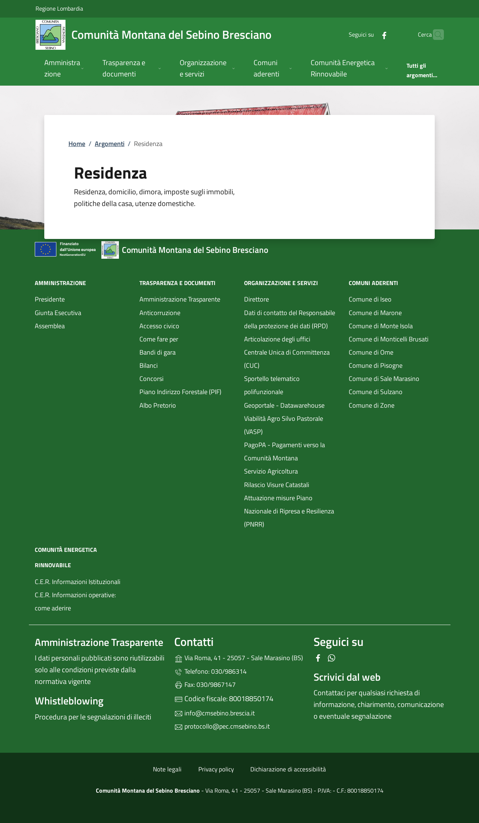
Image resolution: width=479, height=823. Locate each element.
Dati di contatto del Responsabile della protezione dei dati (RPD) (289, 319)
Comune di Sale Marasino (397, 378)
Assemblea (50, 326)
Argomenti (109, 144)
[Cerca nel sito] (435, 35)
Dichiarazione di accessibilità (288, 769)
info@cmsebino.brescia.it (214, 713)
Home (76, 144)
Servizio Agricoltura (271, 471)
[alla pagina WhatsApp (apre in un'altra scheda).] (331, 657)
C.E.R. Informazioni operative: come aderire (75, 601)
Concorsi (151, 379)
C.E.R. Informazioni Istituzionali (77, 582)
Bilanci (148, 365)
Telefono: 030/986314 (210, 671)
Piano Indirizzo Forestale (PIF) (180, 392)
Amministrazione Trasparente (179, 299)
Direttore (256, 299)
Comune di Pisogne (397, 364)
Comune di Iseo (397, 298)
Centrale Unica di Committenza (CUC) (287, 358)
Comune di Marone (397, 312)
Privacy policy (216, 769)
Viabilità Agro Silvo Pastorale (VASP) (283, 425)
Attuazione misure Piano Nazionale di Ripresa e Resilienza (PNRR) (289, 511)
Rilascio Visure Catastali (276, 485)
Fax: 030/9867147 (205, 684)
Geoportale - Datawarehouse (284, 405)
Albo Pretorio (187, 404)
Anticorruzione (159, 313)
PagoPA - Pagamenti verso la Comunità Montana (292, 451)
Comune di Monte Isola (397, 325)
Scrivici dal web (347, 677)
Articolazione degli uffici (277, 339)
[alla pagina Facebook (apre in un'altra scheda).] (370, 34)
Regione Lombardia (59, 8)
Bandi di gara (157, 352)
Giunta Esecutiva (58, 313)
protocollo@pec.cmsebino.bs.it (222, 726)
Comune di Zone (397, 404)
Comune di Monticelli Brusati (397, 338)
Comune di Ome (397, 351)
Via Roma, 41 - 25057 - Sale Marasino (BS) (239, 657)
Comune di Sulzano (397, 391)
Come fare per (158, 339)
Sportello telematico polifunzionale (292, 385)
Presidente (50, 299)
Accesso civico (159, 326)
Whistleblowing (69, 700)
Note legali (167, 769)
